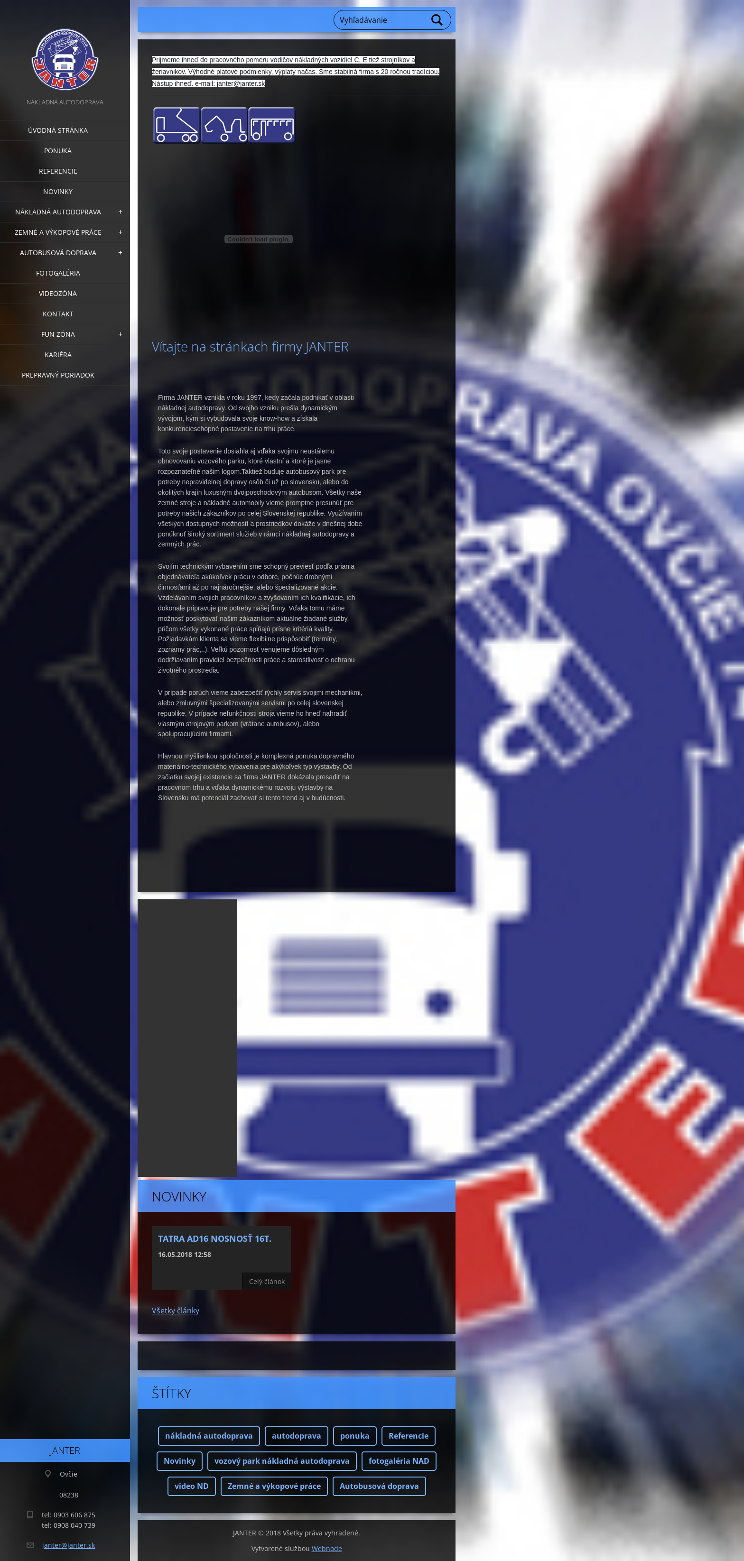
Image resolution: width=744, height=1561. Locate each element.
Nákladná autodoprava (58, 211)
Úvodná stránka (58, 130)
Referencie (58, 170)
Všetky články (175, 1310)
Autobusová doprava (58, 252)
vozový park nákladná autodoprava (282, 1461)
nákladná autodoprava (209, 1436)
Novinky (58, 191)
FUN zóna (58, 334)
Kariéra (58, 354)
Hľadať (437, 20)
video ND (192, 1486)
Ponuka (58, 150)
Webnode (327, 1548)
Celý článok (267, 1281)
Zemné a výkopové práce (58, 232)
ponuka (355, 1436)
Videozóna (58, 293)
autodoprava (296, 1436)
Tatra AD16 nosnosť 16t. (214, 1238)
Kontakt (58, 313)
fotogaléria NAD (399, 1461)
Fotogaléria (58, 272)
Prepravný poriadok (58, 374)
